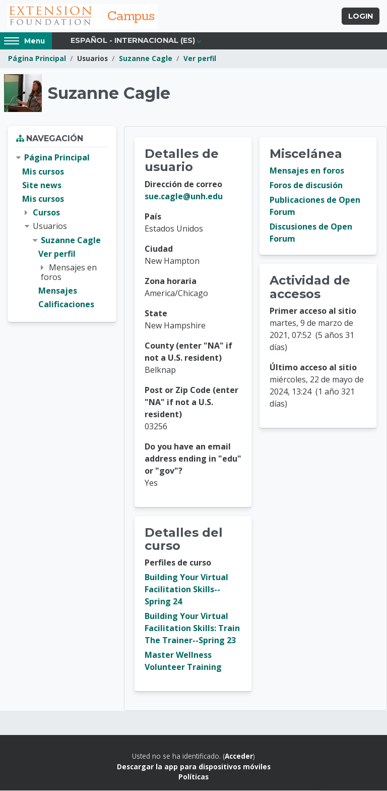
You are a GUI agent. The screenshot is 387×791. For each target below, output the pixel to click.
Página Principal (37, 59)
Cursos (46, 212)
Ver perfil (199, 59)
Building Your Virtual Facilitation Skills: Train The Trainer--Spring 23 (192, 629)
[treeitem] (62, 232)
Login (360, 16)
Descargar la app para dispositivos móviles (194, 767)
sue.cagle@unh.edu (184, 196)
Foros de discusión (306, 186)
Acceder (239, 757)
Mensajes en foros (307, 171)
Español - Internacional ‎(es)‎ (133, 41)
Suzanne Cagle (145, 59)
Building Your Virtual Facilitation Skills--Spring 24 (186, 590)
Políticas (193, 777)
